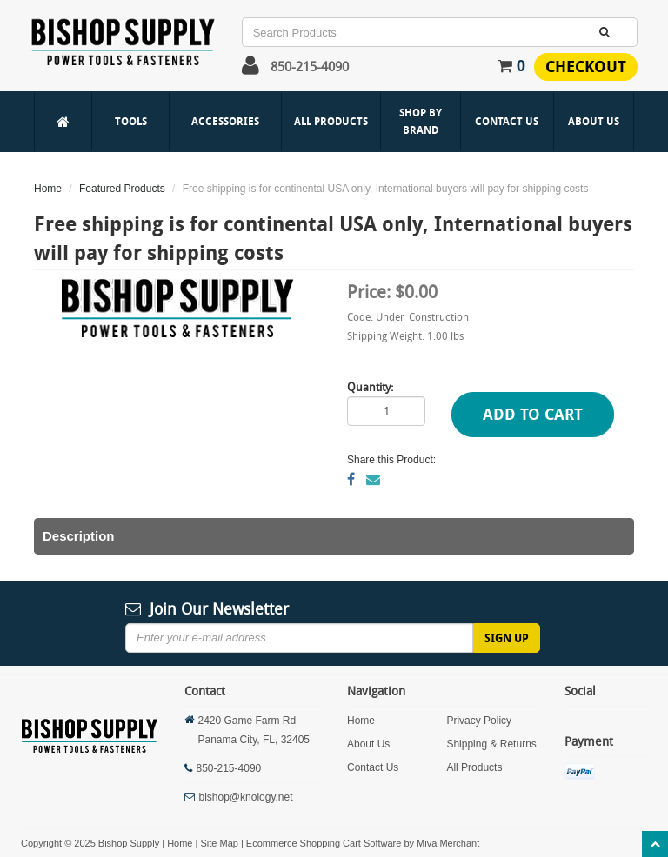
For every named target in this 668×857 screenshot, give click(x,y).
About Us (593, 121)
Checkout (585, 66)
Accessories (225, 121)
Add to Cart (533, 414)
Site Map (218, 843)
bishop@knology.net (246, 797)
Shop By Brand (420, 121)
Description (79, 535)
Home (48, 189)
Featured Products (122, 189)
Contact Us (506, 121)
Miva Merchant (448, 843)
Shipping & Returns (491, 744)
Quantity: (370, 387)
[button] (250, 69)
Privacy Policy (478, 720)
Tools (131, 121)
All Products (331, 121)
